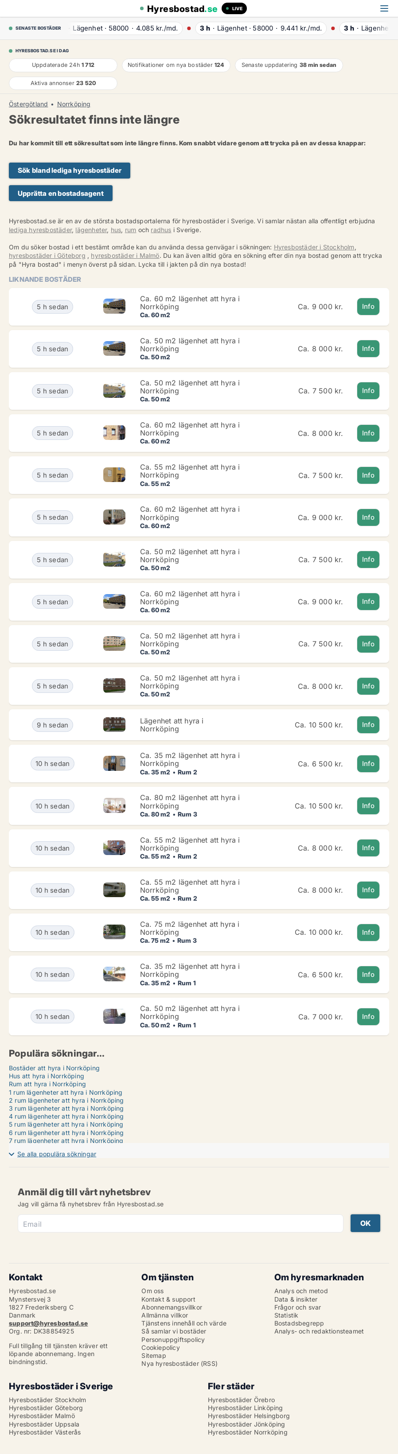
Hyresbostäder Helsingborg (249, 1415)
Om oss (152, 1291)
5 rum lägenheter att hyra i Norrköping (66, 1124)
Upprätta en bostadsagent (61, 193)
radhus (161, 229)
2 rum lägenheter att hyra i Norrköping (66, 1100)
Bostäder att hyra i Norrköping (54, 1068)
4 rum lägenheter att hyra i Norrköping (66, 1116)
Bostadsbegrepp (299, 1323)
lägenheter (91, 229)
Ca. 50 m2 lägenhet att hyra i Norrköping (190, 344)
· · (120, 28)
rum (131, 229)
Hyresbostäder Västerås (45, 1432)
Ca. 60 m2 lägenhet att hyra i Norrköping (190, 302)
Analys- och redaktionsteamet (319, 1331)
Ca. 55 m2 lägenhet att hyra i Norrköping (190, 471)
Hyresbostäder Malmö (42, 1415)
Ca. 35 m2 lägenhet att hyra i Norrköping (190, 759)
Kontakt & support (168, 1299)
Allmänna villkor (164, 1315)
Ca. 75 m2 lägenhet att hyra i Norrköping (190, 928)
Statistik (286, 1315)
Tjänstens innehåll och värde (183, 1323)
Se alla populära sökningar (56, 1154)
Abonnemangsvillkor (171, 1307)
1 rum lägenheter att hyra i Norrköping (66, 1092)
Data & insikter (296, 1299)
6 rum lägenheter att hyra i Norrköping (66, 1132)
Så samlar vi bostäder (173, 1331)
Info (368, 306)
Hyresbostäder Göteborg (46, 1407)
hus (116, 229)
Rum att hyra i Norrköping (47, 1084)
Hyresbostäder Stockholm (47, 1399)
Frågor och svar (297, 1307)
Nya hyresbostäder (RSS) (179, 1363)
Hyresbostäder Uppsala (44, 1424)
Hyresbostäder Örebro (241, 1399)
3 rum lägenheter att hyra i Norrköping (66, 1108)
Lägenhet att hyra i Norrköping (172, 724)
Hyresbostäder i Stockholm (314, 247)
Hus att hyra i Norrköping (46, 1076)
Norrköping (74, 104)
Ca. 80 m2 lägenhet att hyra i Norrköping (190, 801)
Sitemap (153, 1355)
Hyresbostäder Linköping (245, 1407)
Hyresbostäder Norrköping (248, 1432)
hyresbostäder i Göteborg (47, 255)
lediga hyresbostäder (40, 229)
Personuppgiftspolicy (173, 1339)
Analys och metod (301, 1291)
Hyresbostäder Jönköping (246, 1424)
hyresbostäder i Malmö (125, 255)
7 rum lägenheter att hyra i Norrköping (66, 1140)
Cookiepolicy (160, 1347)
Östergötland (28, 104)
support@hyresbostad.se (48, 1323)
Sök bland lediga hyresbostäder (69, 170)
